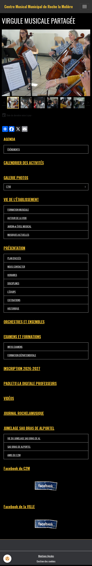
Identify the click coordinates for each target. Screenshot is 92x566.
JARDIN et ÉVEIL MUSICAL (19, 226)
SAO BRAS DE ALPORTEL (19, 446)
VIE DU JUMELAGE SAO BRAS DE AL (23, 438)
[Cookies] (7, 559)
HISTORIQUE (13, 308)
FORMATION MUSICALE (18, 209)
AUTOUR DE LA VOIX (17, 218)
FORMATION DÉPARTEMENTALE (21, 355)
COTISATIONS (13, 300)
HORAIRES (12, 275)
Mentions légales (46, 556)
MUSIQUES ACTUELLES (18, 235)
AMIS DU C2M (13, 455)
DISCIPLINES (13, 283)
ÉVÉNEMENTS (13, 149)
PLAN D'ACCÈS (14, 258)
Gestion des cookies (46, 561)
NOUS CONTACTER (16, 266)
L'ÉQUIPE (11, 291)
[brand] (38, 6)
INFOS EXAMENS (14, 347)
